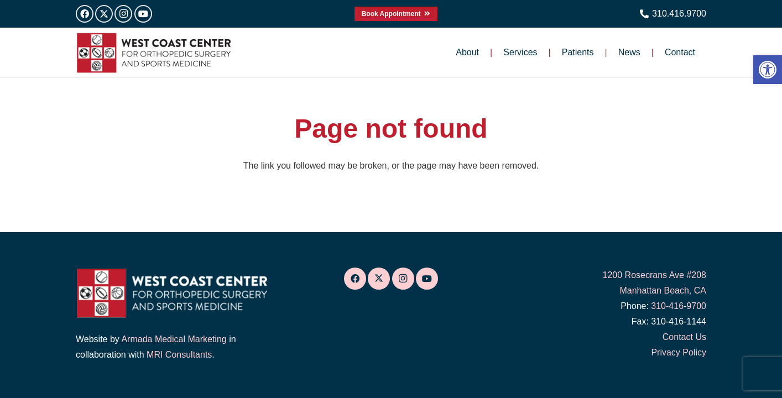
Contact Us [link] (684, 337)
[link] (767, 69)
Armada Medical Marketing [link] (173, 339)
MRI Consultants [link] (179, 354)
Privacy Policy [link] (678, 352)
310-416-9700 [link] (678, 306)
